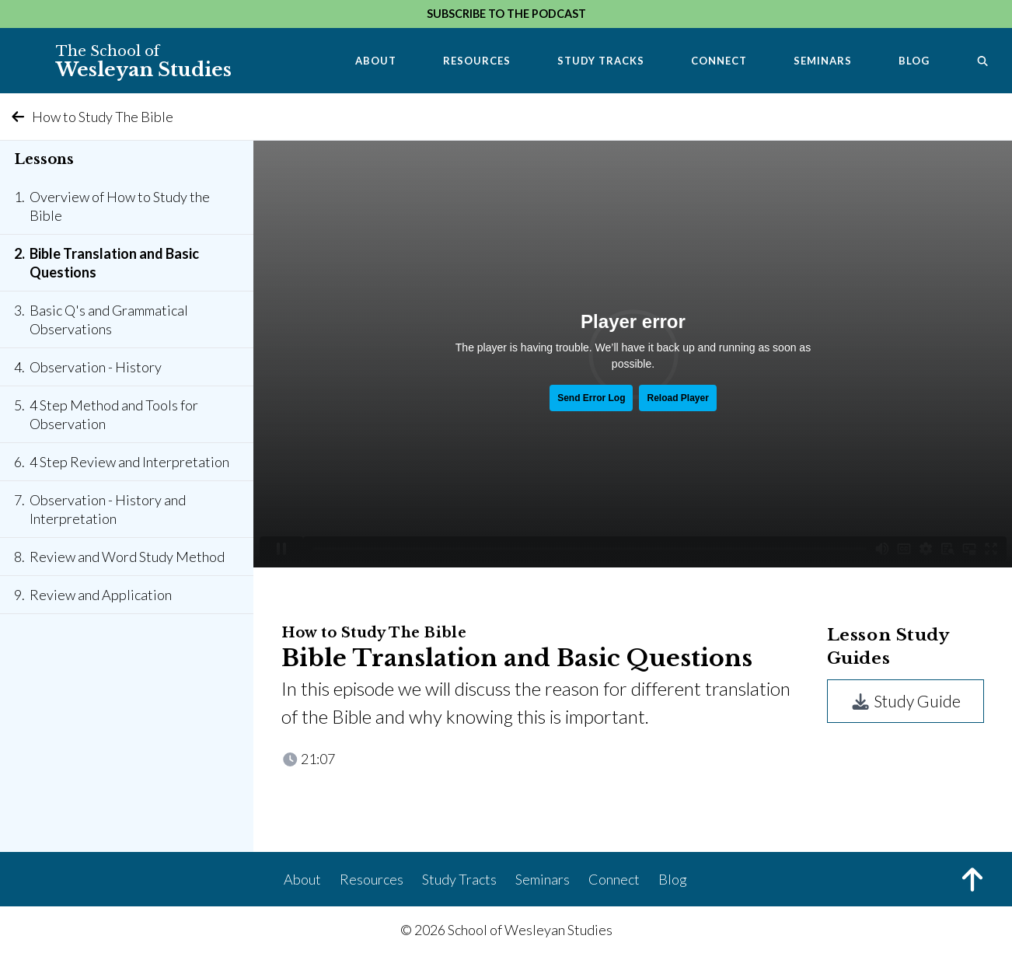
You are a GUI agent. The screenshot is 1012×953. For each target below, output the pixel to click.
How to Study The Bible (91, 116)
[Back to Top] (972, 881)
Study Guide (905, 700)
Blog (914, 60)
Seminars (823, 60)
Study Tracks (600, 60)
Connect (719, 60)
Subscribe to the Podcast (506, 13)
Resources (477, 60)
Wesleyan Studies (144, 61)
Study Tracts (459, 879)
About (375, 60)
